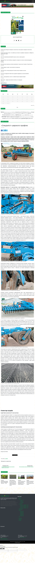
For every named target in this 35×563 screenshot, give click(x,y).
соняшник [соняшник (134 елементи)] (16, 118)
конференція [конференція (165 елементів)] (12, 116)
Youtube (16, 40)
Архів (19, 516)
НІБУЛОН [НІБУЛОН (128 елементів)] (29, 113)
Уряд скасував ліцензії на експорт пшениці (26, 466)
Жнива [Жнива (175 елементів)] (32, 112)
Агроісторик (21, 501)
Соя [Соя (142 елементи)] (11, 114)
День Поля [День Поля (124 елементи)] (27, 112)
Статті (19, 499)
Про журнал (20, 518)
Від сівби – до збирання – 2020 (24, 506)
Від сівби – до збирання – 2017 (24, 507)
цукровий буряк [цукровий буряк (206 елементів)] (24, 118)
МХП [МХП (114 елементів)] (22, 113)
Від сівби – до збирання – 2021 (24, 505)
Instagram (19, 40)
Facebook (14, 40)
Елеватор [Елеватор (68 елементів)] (30, 112)
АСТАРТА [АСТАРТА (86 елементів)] (13, 112)
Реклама (20, 519)
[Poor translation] (3, 548)
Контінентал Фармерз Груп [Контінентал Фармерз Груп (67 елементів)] (18, 113)
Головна (20, 497)
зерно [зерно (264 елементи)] (8, 116)
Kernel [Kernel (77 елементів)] (5, 112)
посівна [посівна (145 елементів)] (32, 116)
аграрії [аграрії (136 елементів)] (20, 114)
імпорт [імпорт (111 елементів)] (32, 118)
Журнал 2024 (22, 514)
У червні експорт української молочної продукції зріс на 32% (8, 467)
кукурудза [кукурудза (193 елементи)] (17, 116)
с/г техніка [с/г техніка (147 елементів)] (12, 118)
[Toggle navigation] (33, 1)
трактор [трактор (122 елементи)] (19, 118)
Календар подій (21, 508)
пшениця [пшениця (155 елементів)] (4, 118)
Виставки (21, 503)
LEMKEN (6, 458)
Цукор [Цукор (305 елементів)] (17, 115)
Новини (20, 498)
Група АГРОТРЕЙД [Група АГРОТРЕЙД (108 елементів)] (22, 112)
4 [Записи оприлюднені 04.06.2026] (17, 96)
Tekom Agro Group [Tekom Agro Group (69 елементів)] (8, 112)
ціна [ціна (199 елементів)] (29, 118)
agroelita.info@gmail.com (23, 537)
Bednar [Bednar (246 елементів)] (2, 112)
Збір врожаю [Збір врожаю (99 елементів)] (6, 113)
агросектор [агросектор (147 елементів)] (27, 114)
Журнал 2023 (22, 513)
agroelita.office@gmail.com (4, 538)
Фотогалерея (20, 509)
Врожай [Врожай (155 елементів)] (17, 112)
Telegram (21, 40)
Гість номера (22, 502)
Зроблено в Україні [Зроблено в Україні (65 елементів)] (12, 113)
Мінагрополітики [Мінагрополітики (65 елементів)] (25, 113)
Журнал (20, 510)
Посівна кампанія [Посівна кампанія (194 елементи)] (6, 114)
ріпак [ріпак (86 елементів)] (9, 118)
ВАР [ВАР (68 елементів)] (14, 112)
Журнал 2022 (22, 512)
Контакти (20, 520)
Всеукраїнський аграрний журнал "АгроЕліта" (16, 541)
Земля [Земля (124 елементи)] (9, 113)
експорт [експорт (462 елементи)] (4, 116)
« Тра (17, 107)
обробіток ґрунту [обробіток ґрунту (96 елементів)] (22, 116)
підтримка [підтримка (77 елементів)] (7, 118)
